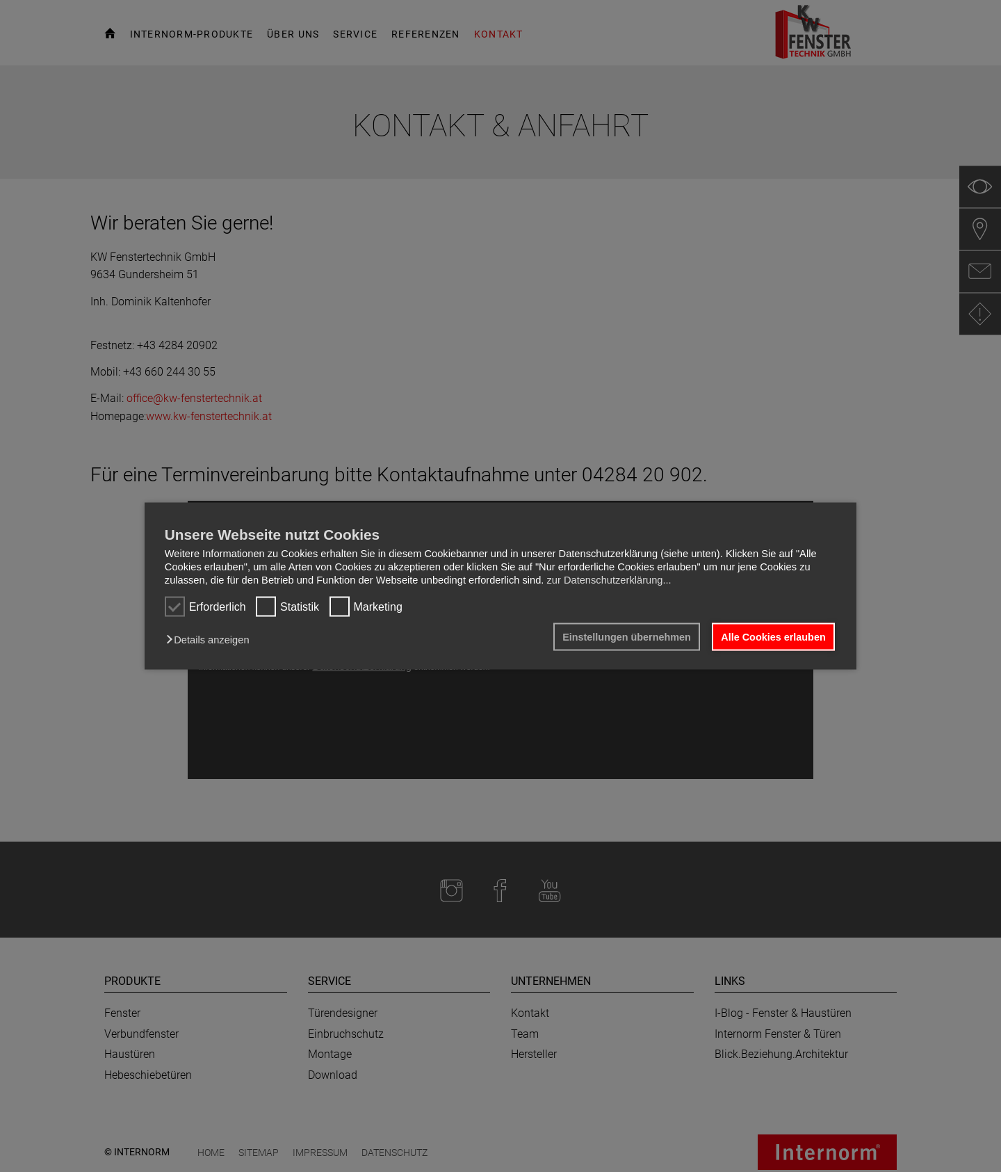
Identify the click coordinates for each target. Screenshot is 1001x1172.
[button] (211, 639)
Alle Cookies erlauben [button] (773, 637)
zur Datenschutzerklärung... (608, 579)
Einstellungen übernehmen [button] (626, 637)
